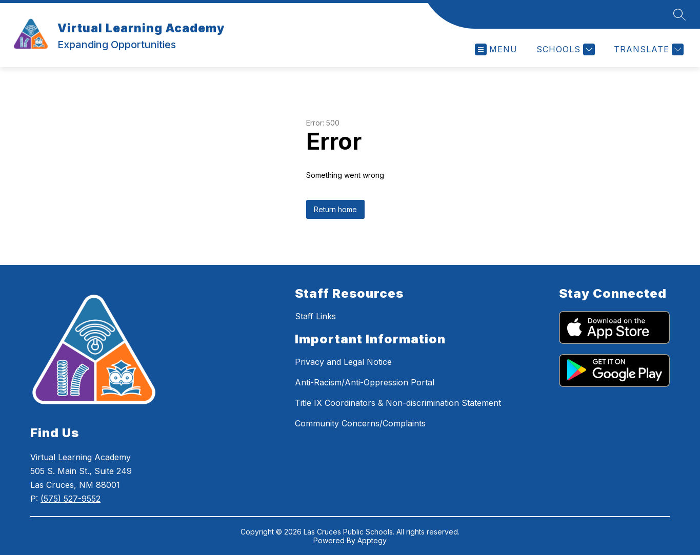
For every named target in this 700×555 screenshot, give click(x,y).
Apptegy (372, 540)
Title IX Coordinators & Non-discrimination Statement (398, 403)
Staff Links (315, 316)
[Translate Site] (647, 49)
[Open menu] (496, 49)
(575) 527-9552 (71, 499)
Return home (335, 209)
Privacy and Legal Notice (343, 362)
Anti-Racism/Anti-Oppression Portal (364, 382)
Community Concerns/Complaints (360, 423)
